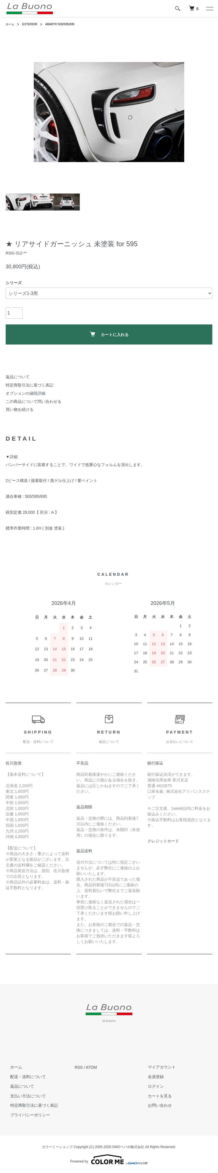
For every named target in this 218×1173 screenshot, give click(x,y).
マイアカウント (157, 1067)
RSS (79, 1067)
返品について (18, 377)
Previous (42, 112)
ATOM (91, 1067)
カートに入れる (109, 334)
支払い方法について (23, 1096)
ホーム (11, 24)
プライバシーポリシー (25, 1115)
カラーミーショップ (57, 1147)
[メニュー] (209, 8)
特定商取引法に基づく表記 (29, 385)
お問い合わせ (155, 1105)
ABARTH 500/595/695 (66, 24)
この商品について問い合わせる (33, 401)
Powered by (109, 1159)
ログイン (151, 1086)
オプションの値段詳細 (25, 393)
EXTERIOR (32, 24)
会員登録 (151, 1076)
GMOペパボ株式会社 (128, 1147)
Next (175, 112)
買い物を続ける (19, 409)
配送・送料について (23, 1076)
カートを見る (155, 1096)
